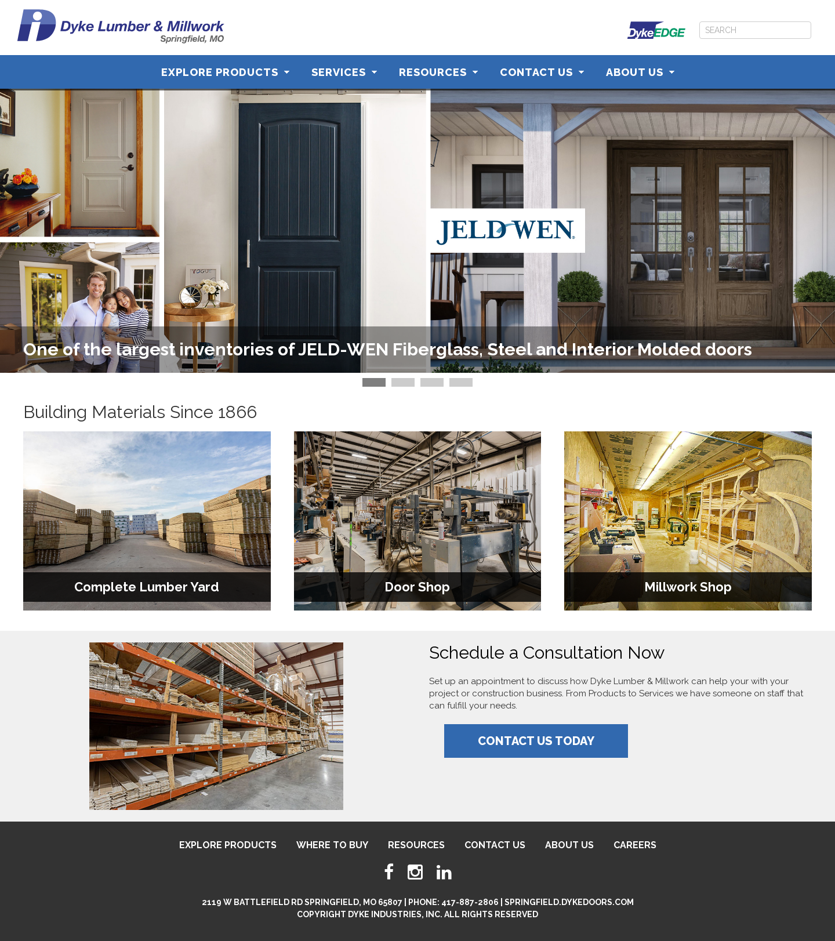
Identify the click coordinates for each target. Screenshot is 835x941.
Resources (438, 72)
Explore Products (225, 72)
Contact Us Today (536, 741)
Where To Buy (332, 845)
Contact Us (542, 72)
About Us (640, 72)
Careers (634, 845)
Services (344, 72)
